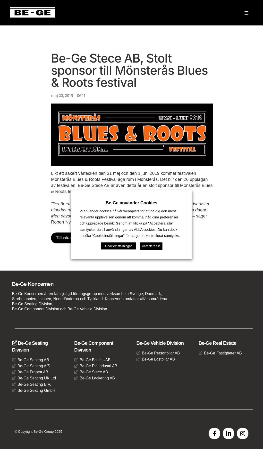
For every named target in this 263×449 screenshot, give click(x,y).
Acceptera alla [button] (151, 246)
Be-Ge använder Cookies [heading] (131, 202)
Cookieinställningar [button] (118, 246)
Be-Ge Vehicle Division (160, 343)
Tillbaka (63, 237)
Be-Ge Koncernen (33, 284)
